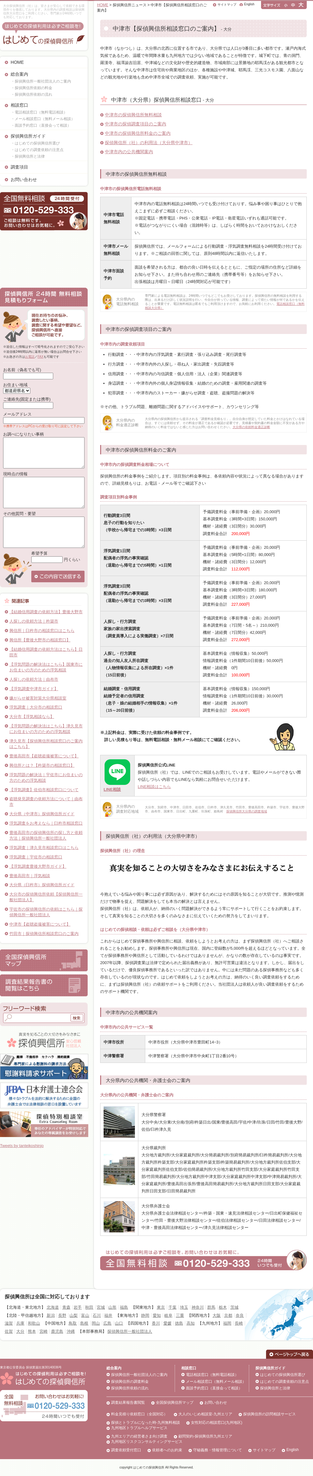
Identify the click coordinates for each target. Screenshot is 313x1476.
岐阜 (168, 1315)
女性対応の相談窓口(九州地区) (216, 1422)
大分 (20, 1331)
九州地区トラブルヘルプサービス (139, 1428)
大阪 (217, 1315)
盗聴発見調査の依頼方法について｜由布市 (46, 801)
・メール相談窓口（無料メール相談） (43, 119)
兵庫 (20, 1323)
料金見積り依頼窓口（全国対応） (139, 1414)
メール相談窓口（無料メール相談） (216, 1381)
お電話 (29, 356)
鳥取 (73, 1323)
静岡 (145, 1315)
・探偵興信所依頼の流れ (31, 94)
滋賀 (9, 1323)
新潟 (51, 1315)
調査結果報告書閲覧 (128, 1402)
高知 (191, 1323)
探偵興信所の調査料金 (130, 1381)
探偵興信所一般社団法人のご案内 (139, 1374)
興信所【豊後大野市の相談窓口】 (39, 640)
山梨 (73, 1315)
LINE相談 (112, 789)
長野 (62, 1315)
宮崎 (43, 1331)
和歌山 (34, 1323)
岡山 (96, 1323)
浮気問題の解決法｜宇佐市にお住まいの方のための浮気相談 (46, 777)
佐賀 (9, 1331)
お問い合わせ (24, 179)
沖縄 (71, 1331)
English (249, 4)
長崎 (239, 1323)
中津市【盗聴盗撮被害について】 (39, 924)
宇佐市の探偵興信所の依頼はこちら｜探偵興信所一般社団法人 (46, 912)
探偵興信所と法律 (275, 1388)
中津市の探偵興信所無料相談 (133, 114)
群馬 (211, 1307)
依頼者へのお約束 (167, 1450)
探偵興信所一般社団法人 (129, 1331)
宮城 (101, 1307)
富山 (85, 1315)
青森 (66, 1307)
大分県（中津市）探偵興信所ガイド (41, 813)
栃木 (223, 1307)
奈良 (240, 1315)
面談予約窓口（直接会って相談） (214, 1388)
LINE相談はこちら (154, 786)
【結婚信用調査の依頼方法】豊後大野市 (46, 611)
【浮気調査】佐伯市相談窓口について (44, 789)
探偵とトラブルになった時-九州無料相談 (145, 1422)
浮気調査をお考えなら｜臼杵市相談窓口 (46, 823)
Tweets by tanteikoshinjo (22, 1145)
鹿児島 (57, 1331)
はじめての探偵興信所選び (282, 1374)
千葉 (172, 1307)
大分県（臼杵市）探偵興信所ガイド (41, 884)
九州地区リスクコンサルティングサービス (146, 1441)
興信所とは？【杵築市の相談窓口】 (41, 765)
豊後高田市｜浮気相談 (29, 875)
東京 (161, 1307)
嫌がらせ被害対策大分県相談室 (37, 698)
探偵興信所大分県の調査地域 (246, 811)
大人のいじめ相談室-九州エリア (205, 1414)
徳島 (179, 1323)
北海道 (53, 1307)
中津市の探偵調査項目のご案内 (135, 123)
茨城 (234, 1307)
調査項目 (19, 166)
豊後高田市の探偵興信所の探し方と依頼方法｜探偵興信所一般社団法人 (46, 835)
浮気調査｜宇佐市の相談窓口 (35, 857)
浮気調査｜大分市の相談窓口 (35, 707)
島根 (84, 1323)
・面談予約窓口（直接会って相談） (41, 125)
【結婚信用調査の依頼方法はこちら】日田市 (46, 652)
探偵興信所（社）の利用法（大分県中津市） (148, 142)
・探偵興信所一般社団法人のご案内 (41, 81)
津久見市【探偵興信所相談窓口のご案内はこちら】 (46, 744)
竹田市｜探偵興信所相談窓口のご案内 (44, 933)
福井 (108, 1315)
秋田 (89, 1307)
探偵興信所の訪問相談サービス (269, 1414)
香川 (156, 1323)
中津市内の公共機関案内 (129, 151)
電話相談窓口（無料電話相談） (212, 1374)
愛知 (157, 1315)
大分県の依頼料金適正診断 (251, 427)
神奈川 (198, 1307)
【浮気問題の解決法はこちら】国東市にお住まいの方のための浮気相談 (46, 667)
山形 (112, 1307)
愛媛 (167, 1323)
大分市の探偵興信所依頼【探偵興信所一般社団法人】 (46, 897)
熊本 (32, 1331)
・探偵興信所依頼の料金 (31, 88)
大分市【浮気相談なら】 (31, 716)
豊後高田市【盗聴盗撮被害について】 (44, 756)
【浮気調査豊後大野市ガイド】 (37, 866)
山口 (119, 1323)
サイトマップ (227, 4)
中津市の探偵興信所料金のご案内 (138, 133)
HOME (17, 62)
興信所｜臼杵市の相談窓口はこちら (41, 630)
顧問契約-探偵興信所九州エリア (205, 1436)
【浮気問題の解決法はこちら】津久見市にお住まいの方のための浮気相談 (46, 729)
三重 (180, 1315)
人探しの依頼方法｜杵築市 (33, 621)
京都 (228, 1315)
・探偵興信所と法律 (28, 156)
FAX (41, 356)
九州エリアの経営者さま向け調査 (139, 1436)
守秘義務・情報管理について (217, 1450)
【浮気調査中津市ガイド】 (33, 688)
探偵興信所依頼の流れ (130, 1388)
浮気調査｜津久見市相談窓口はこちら (44, 847)
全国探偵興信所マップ (174, 1402)
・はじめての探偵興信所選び (35, 143)
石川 (97, 1315)
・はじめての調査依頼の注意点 (37, 150)
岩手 (78, 1307)
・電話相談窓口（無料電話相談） (39, 112)
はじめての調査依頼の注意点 (284, 1381)
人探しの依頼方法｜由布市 (33, 679)
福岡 (227, 1323)
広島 (107, 1323)
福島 (124, 1307)
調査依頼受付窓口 (126, 1450)
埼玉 (184, 1307)
